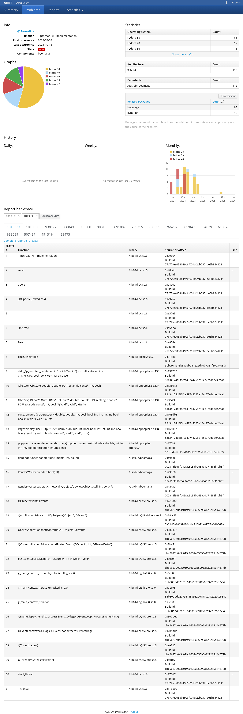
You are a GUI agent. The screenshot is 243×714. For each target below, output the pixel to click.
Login (236, 2)
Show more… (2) (182, 54)
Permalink (25, 31)
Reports (53, 10)
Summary (11, 10)
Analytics (16, 3)
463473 (64, 234)
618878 (223, 227)
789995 (154, 227)
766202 (172, 227)
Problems (33, 10)
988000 (85, 227)
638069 (12, 234)
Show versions (228, 96)
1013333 (13, 227)
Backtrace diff (50, 216)
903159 (102, 227)
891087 (120, 227)
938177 (51, 227)
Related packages (138, 101)
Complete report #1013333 (21, 240)
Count (217, 101)
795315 (137, 227)
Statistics (75, 10)
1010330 (32, 227)
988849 (68, 227)
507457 (30, 234)
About (134, 711)
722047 (189, 227)
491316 (47, 234)
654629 (206, 227)
